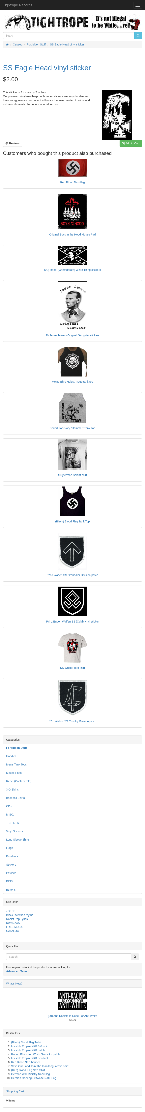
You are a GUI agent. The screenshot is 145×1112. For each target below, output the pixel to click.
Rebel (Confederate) (18, 781)
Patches (11, 873)
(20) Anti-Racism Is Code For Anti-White (72, 1015)
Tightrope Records (17, 5)
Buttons (10, 889)
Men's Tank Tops (16, 764)
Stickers (11, 864)
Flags (9, 847)
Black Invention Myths (19, 915)
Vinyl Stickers (14, 831)
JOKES (10, 911)
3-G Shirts (12, 789)
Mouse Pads (14, 772)
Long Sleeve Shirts (18, 839)
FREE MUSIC (14, 927)
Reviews (13, 143)
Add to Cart (130, 143)
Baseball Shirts (15, 797)
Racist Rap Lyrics (17, 919)
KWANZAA (13, 923)
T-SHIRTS (12, 822)
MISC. (10, 814)
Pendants (12, 856)
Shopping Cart (15, 1091)
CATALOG (12, 930)
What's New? (14, 983)
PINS (9, 881)
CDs (9, 806)
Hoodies (11, 756)
